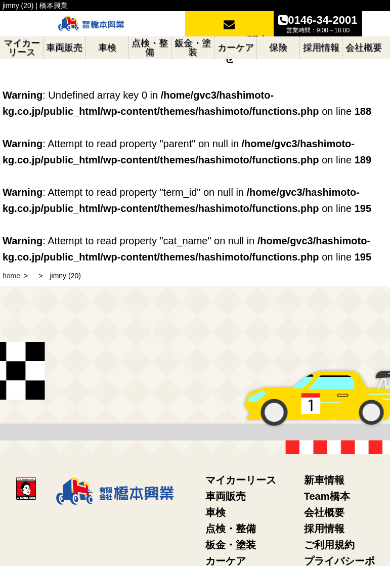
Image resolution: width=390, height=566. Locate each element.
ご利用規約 (329, 544)
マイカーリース (240, 480)
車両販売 (225, 496)
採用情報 (324, 528)
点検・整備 (230, 528)
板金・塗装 (230, 544)
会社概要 (324, 512)
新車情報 (324, 480)
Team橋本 (327, 496)
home (11, 276)
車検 (215, 512)
